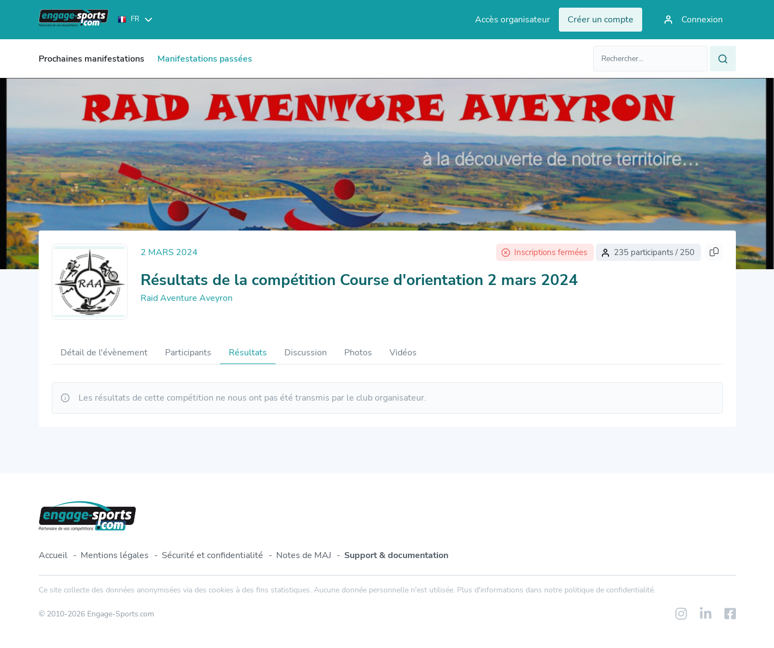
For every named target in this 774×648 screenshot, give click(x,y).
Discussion (305, 353)
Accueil (53, 555)
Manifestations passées (204, 59)
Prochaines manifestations (91, 59)
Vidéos (403, 353)
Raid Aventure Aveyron (187, 298)
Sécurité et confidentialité (212, 555)
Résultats (248, 353)
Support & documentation (396, 555)
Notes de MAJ (303, 555)
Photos (358, 353)
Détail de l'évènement (104, 353)
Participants (188, 353)
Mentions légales (115, 555)
